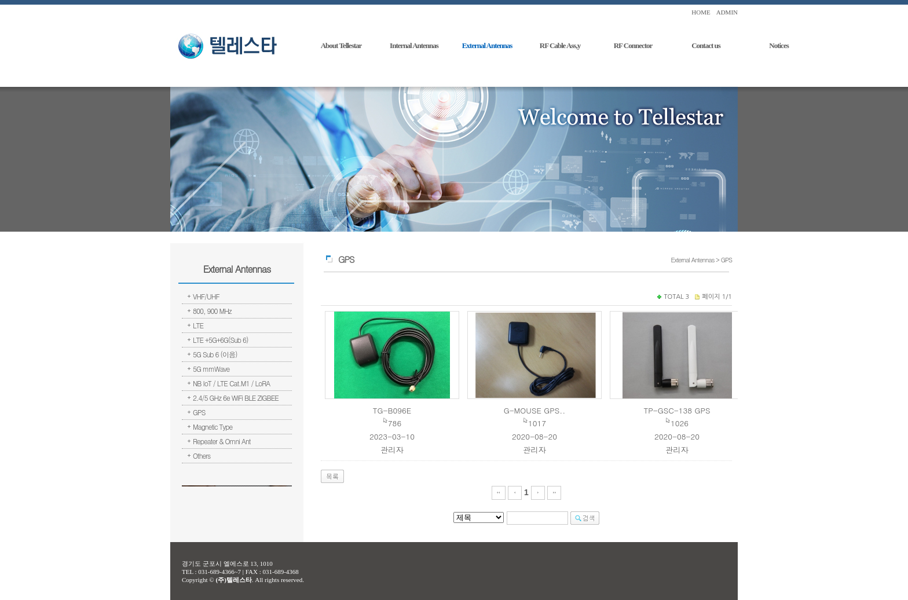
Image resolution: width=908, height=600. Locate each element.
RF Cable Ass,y (560, 45)
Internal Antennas (414, 45)
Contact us (705, 45)
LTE (198, 325)
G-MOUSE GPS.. (535, 410)
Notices (778, 45)
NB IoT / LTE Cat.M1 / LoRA (231, 383)
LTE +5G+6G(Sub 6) (220, 340)
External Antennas (487, 45)
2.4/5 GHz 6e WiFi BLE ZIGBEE (236, 398)
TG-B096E (392, 410)
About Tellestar (341, 45)
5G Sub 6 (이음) (215, 354)
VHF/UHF (206, 296)
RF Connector (633, 45)
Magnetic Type (212, 426)
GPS (199, 412)
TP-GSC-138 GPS (676, 410)
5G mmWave (211, 369)
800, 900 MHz (212, 311)
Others (201, 455)
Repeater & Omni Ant (222, 441)
